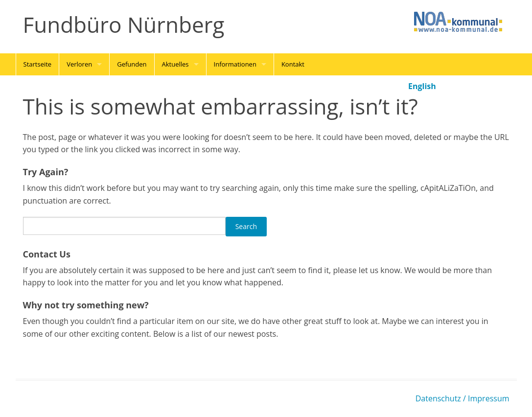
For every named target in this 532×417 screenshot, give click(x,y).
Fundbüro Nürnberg (124, 25)
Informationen (235, 64)
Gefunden (131, 64)
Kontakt (292, 64)
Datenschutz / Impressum (462, 398)
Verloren (79, 64)
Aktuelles (175, 64)
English (422, 86)
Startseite (37, 64)
